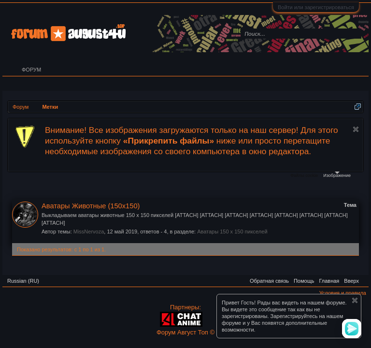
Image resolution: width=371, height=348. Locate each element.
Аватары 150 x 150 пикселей (232, 231)
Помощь (304, 281)
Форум (31, 69)
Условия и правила (342, 293)
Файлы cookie (304, 175)
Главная (329, 281)
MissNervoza (88, 231)
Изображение (337, 175)
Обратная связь (269, 281)
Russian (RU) (23, 281)
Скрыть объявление (355, 129)
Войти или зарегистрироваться (316, 7)
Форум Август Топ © (185, 332)
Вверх (351, 281)
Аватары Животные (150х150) (91, 206)
